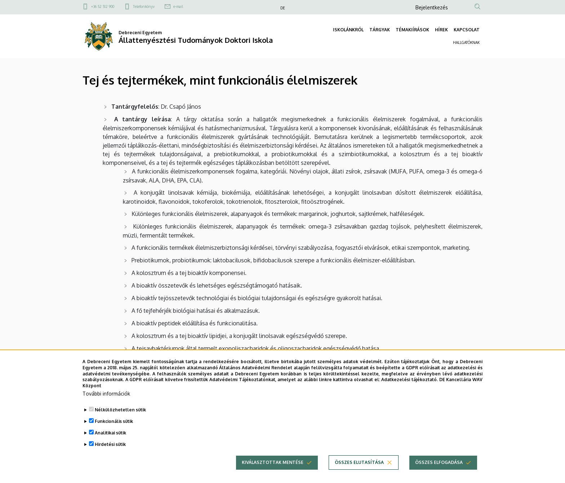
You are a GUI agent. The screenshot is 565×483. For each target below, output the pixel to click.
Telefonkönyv (144, 6)
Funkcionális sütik (114, 432)
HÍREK (441, 29)
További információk (106, 405)
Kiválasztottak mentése (272, 473)
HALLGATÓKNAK (466, 42)
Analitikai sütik (110, 444)
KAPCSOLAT (467, 29)
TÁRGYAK (379, 29)
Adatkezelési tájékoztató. (409, 391)
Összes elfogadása (439, 473)
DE (282, 8)
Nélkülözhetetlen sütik (120, 421)
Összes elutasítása (359, 473)
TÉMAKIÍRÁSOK (412, 29)
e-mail (178, 6)
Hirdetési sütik (110, 455)
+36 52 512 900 (102, 6)
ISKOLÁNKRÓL (348, 29)
